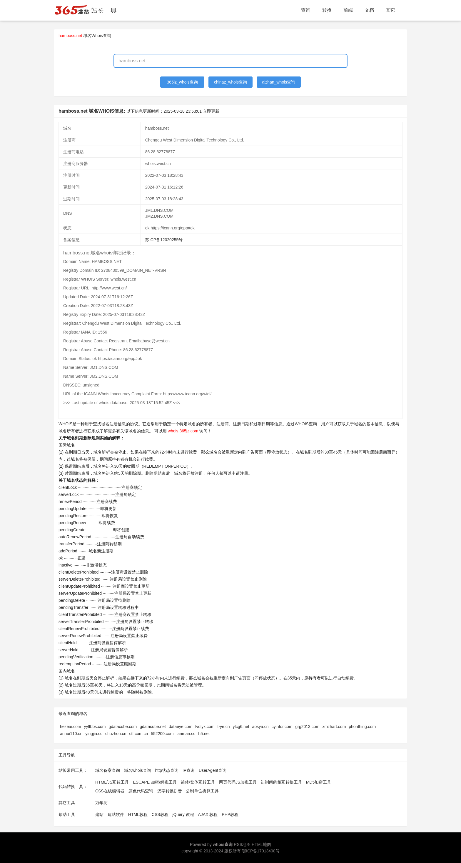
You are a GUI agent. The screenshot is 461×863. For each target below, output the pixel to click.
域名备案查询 (107, 770)
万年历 (101, 802)
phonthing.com (362, 726)
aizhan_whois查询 (278, 82)
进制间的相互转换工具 (281, 782)
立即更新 (211, 111)
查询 (305, 10)
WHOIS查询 (306, 423)
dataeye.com (180, 726)
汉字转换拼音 (169, 791)
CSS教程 (160, 814)
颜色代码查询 (140, 791)
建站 (99, 814)
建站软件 (116, 814)
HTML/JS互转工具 (112, 782)
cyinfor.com (282, 726)
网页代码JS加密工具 (238, 782)
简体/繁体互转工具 (198, 782)
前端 (348, 10)
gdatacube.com (123, 726)
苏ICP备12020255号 (164, 239)
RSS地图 (242, 844)
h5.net (204, 733)
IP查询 (189, 770)
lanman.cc (185, 733)
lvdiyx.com (204, 726)
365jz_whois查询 (182, 82)
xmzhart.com (334, 726)
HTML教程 (138, 814)
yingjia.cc (93, 733)
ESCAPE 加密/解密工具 (155, 782)
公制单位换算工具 (202, 791)
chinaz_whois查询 (230, 82)
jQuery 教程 (183, 814)
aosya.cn (260, 726)
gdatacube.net (153, 726)
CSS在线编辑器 (109, 791)
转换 (327, 10)
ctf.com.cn (138, 733)
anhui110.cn (71, 733)
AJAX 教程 (208, 814)
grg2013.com (307, 726)
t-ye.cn (224, 726)
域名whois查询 (137, 770)
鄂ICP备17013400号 (261, 851)
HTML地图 (261, 844)
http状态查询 (166, 770)
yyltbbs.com (95, 726)
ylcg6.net (241, 726)
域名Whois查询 (97, 35)
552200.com (162, 733)
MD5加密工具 (318, 782)
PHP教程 (230, 814)
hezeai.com (70, 726)
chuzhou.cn (115, 733)
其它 (390, 10)
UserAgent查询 (212, 770)
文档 (369, 10)
